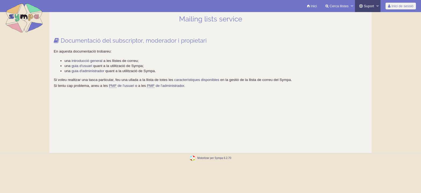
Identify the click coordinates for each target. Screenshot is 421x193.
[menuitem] (312, 6)
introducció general (87, 61)
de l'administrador (165, 86)
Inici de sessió (400, 6)
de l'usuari (121, 86)
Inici (312, 6)
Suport (366, 6)
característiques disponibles (196, 80)
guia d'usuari (81, 66)
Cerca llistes (337, 6)
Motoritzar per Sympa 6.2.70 (214, 158)
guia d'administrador (87, 71)
